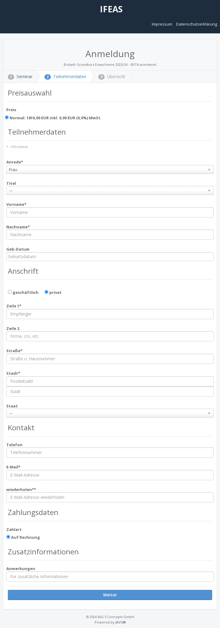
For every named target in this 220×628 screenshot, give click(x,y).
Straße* (14, 350)
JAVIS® (120, 622)
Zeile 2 (12, 328)
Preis (11, 109)
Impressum (162, 24)
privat (53, 292)
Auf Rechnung (23, 537)
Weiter (110, 595)
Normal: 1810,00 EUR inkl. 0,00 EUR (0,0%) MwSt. (53, 117)
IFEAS (110, 9)
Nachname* (18, 227)
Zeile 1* (13, 306)
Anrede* (14, 162)
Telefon (14, 444)
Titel (11, 183)
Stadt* (13, 373)
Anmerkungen (20, 568)
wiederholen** (21, 489)
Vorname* (16, 204)
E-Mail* (13, 467)
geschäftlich (23, 292)
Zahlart (14, 529)
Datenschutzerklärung (196, 24)
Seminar (20, 76)
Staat (12, 406)
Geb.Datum (17, 249)
